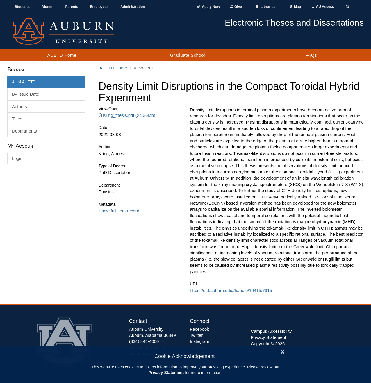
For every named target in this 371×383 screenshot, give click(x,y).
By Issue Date (25, 94)
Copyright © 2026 (268, 343)
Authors (19, 106)
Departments (24, 130)
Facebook (199, 329)
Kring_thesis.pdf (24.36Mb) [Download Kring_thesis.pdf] (127, 115)
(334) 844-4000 (144, 341)
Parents (71, 7)
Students (22, 7)
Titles (17, 118)
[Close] (282, 351)
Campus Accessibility (271, 331)
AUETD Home (61, 55)
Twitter (196, 335)
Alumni (47, 7)
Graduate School (187, 55)
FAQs (311, 55)
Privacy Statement (166, 372)
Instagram (199, 341)
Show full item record (119, 210)
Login (17, 158)
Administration (132, 7)
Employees (99, 7)
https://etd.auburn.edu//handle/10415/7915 (231, 290)
